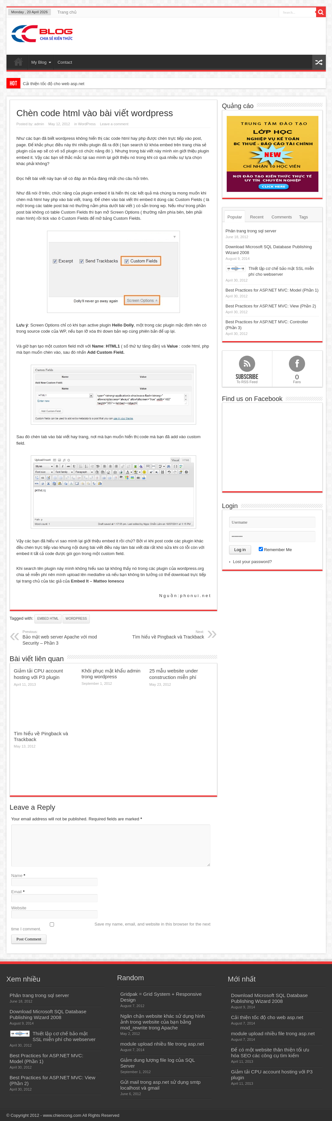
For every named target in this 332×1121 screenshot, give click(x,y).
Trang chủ (67, 12)
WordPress (87, 124)
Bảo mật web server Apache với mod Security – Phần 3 (62, 638)
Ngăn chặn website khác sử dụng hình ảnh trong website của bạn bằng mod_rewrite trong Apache (162, 1021)
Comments (282, 217)
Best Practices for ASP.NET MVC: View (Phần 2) (271, 306)
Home (19, 63)
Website (19, 907)
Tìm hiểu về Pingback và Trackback (164, 634)
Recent (256, 217)
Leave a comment (114, 124)
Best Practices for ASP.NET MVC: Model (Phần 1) (272, 290)
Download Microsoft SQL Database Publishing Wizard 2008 (48, 1014)
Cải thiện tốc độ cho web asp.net (54, 83)
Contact (64, 62)
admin (39, 124)
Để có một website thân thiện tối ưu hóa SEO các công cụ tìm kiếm (270, 1052)
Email (16, 891)
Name (17, 875)
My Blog (41, 62)
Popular (235, 217)
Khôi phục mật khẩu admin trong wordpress (111, 673)
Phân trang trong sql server (251, 230)
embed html (48, 618)
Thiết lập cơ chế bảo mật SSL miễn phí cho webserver (64, 1036)
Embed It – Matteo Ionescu (97, 581)
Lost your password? (252, 561)
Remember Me (275, 549)
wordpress (76, 618)
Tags (303, 217)
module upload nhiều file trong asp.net (162, 1044)
